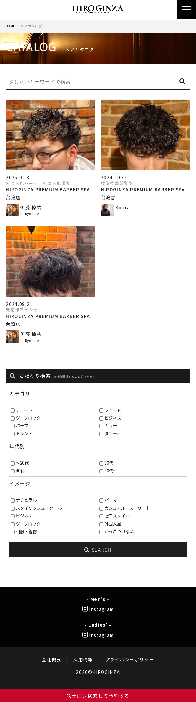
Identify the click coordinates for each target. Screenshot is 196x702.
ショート (24, 410)
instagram (98, 609)
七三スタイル (116, 515)
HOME (9, 26)
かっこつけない (119, 531)
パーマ (22, 425)
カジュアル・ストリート (127, 508)
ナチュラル (26, 500)
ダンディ (112, 433)
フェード (112, 410)
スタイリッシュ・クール (39, 508)
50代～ (110, 470)
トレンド (24, 433)
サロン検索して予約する (98, 695)
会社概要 (51, 659)
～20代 (22, 463)
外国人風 (112, 523)
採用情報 (83, 659)
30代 (108, 463)
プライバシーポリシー (130, 659)
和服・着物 (26, 531)
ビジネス (112, 417)
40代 (20, 470)
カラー (110, 425)
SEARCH (98, 550)
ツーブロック (28, 417)
